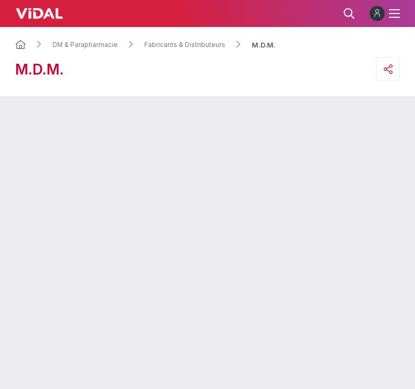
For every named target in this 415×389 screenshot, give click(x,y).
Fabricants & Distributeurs (184, 45)
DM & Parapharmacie (85, 45)
